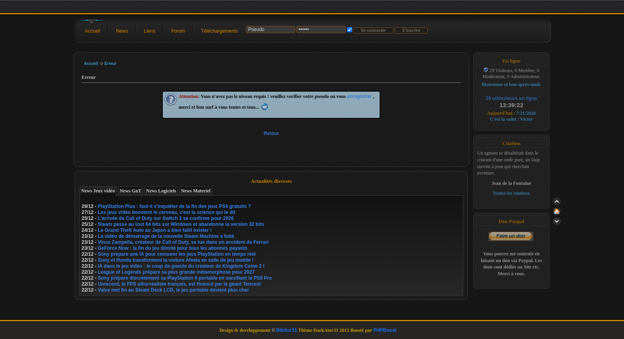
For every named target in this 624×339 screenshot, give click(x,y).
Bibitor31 (286, 330)
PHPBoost (385, 330)
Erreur (111, 63)
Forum (178, 31)
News (122, 31)
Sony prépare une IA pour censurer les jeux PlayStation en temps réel (177, 254)
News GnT (130, 191)
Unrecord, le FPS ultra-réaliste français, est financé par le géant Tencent (179, 284)
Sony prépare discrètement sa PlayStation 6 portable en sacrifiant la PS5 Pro (185, 278)
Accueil (92, 31)
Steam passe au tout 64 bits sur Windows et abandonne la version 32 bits (181, 224)
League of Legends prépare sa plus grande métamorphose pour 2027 (176, 272)
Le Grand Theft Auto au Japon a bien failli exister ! (155, 230)
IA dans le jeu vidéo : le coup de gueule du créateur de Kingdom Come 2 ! (181, 266)
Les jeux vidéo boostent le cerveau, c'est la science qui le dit (167, 212)
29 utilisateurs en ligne (511, 98)
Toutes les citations (511, 193)
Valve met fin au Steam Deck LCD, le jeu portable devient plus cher (173, 290)
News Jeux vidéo (98, 191)
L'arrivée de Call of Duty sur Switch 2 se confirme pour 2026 (166, 218)
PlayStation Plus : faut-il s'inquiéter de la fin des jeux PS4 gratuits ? (174, 206)
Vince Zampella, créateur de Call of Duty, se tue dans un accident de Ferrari (183, 242)
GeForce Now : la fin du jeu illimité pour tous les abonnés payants (173, 248)
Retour (271, 133)
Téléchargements (219, 31)
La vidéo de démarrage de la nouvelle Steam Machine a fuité (166, 236)
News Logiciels (161, 191)
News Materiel (196, 191)
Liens (150, 31)
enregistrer (360, 96)
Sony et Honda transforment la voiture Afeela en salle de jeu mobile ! (176, 260)
